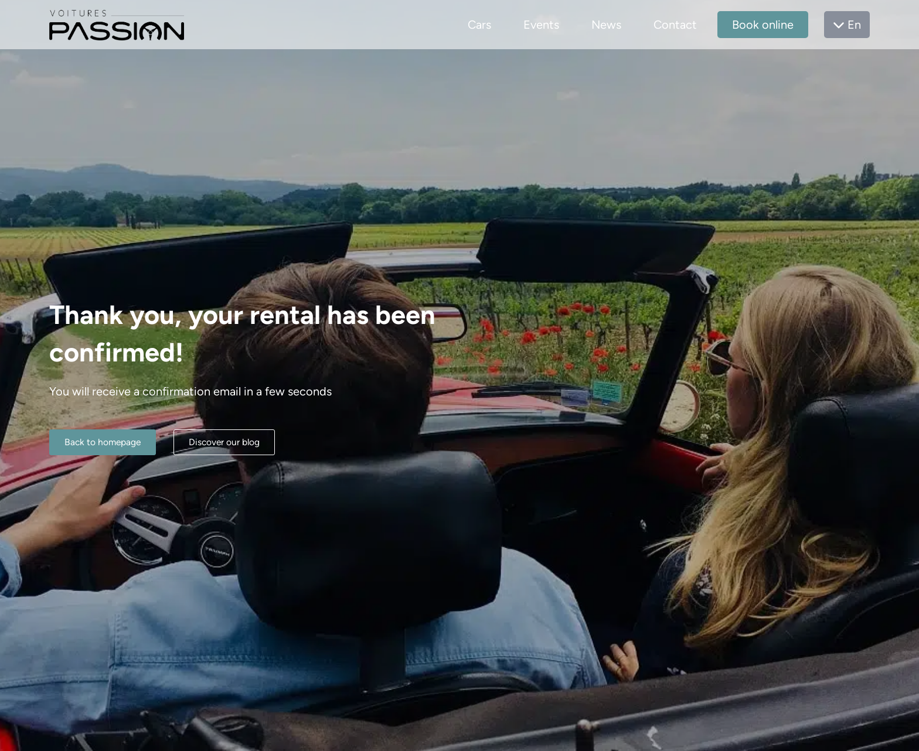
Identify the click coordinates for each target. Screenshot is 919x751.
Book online (763, 25)
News (606, 25)
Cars (479, 25)
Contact (675, 25)
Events (541, 25)
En (847, 25)
